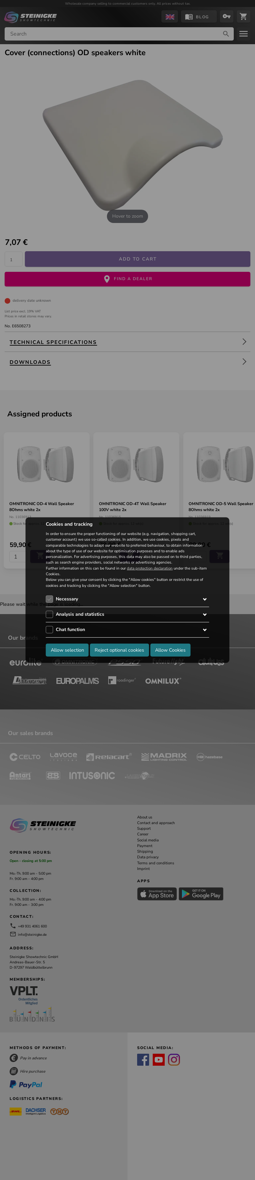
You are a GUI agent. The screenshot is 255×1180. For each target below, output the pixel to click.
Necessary (67, 599)
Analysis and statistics (80, 614)
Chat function (70, 629)
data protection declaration (150, 568)
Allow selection (67, 650)
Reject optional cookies (119, 650)
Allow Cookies (170, 650)
